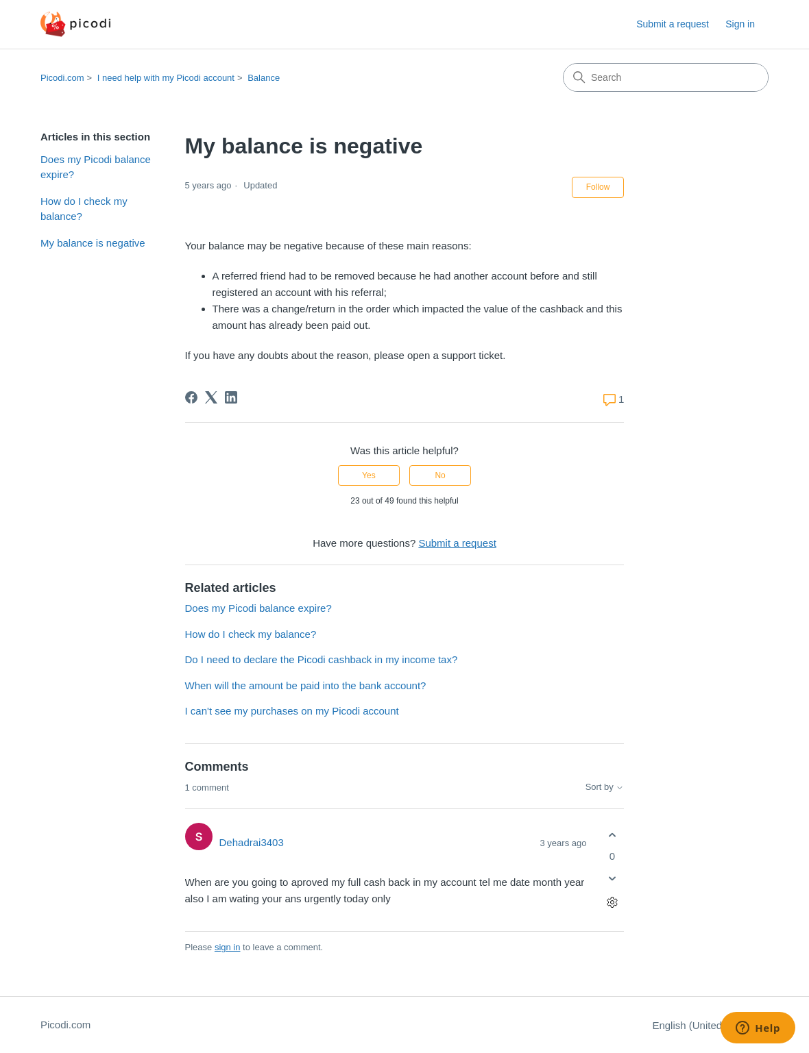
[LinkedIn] (231, 397)
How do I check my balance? (84, 209)
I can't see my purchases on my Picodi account (292, 711)
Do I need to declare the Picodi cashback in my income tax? (321, 659)
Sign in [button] (740, 23)
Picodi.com (62, 78)
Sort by (605, 787)
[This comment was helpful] (612, 835)
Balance (263, 78)
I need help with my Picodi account (165, 78)
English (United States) (710, 1025)
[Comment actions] (612, 903)
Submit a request (672, 23)
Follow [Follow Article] (598, 187)
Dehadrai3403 (251, 842)
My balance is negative (92, 243)
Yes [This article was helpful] (369, 475)
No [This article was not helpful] (440, 475)
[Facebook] (191, 397)
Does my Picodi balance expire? (95, 167)
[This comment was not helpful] (612, 879)
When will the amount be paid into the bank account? (305, 685)
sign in (228, 947)
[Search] (666, 77)
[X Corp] (211, 397)
